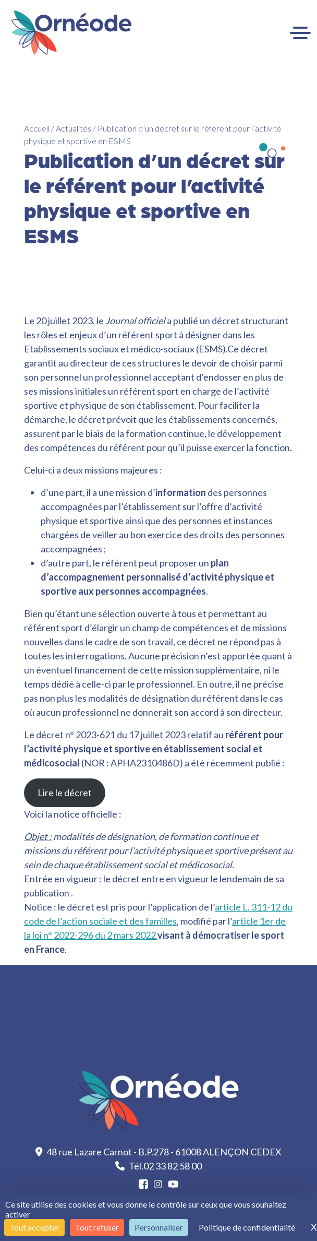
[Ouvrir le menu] (300, 32)
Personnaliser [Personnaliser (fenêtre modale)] (159, 1227)
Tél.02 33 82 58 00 (158, 1166)
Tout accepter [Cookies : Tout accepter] (34, 1227)
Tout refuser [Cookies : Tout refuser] (97, 1227)
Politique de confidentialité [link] (247, 1227)
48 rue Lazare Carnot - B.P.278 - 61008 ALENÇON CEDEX (158, 1151)
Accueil (37, 128)
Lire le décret (65, 792)
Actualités (73, 128)
